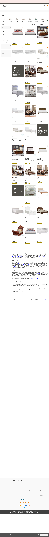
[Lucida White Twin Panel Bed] (30, 218)
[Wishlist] (5, 490)
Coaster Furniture (18, 256)
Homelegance (14, 256)
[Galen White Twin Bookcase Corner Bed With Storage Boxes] (43, 237)
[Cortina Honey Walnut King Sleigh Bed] (18, 238)
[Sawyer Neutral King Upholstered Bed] (18, 218)
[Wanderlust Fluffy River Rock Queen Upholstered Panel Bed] (30, 238)
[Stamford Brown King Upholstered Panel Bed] (30, 159)
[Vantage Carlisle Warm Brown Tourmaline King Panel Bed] (43, 218)
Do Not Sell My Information (29, 511)
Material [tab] (3, 50)
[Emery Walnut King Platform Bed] (43, 120)
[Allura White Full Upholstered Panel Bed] (43, 99)
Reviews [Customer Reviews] (41, 495)
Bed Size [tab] (3, 53)
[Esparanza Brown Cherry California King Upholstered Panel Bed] (30, 78)
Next (47, 20)
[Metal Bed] (42, 20)
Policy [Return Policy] (40, 491)
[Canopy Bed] (23, 20)
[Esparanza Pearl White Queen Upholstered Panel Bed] (30, 100)
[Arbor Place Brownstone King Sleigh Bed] (43, 178)
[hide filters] (3, 24)
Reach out (39, 133)
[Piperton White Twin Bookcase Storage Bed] (30, 60)
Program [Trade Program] (29, 487)
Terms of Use (23, 511)
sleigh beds (27, 264)
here (9, 535)
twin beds (44, 256)
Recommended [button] (41, 24)
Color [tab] (2, 45)
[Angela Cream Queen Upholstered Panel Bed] (18, 139)
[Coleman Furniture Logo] (4, 6)
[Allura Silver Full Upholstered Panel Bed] (18, 99)
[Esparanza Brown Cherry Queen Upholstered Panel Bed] (18, 178)
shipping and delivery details (34, 278)
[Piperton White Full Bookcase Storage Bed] (18, 60)
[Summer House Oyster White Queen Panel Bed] (30, 198)
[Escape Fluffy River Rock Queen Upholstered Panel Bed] (30, 39)
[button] (30, 5)
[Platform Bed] (10, 20)
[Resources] (28, 491)
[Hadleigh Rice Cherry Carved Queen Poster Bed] (30, 178)
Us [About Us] (16, 487)
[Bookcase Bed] (36, 20)
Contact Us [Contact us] (46, 3)
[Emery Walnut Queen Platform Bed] (43, 159)
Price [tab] (2, 27)
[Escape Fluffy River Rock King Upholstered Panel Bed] (18, 39)
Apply (6, 42)
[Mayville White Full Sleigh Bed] (18, 119)
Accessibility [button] (35, 511)
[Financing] (28, 490)
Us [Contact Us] (40, 487)
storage (18, 263)
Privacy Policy (14, 511)
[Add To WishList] (23, 27)
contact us (38, 273)
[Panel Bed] (4, 20)
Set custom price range (4, 38)
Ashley (21, 256)
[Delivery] (40, 490)
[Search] (18, 6)
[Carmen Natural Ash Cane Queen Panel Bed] (43, 198)
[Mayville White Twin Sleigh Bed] (30, 138)
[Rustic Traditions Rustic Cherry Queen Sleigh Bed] (43, 40)
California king (40, 256)
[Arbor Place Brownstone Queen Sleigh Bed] (30, 120)
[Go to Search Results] (25, 6)
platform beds (14, 266)
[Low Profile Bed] (30, 20)
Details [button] (28, 1)
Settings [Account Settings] (6, 487)
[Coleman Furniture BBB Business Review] (24, 500)
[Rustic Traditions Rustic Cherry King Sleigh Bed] (18, 158)
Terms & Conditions (19, 511)
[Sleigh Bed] (17, 20)
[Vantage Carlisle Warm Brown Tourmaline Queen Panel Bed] (43, 78)
